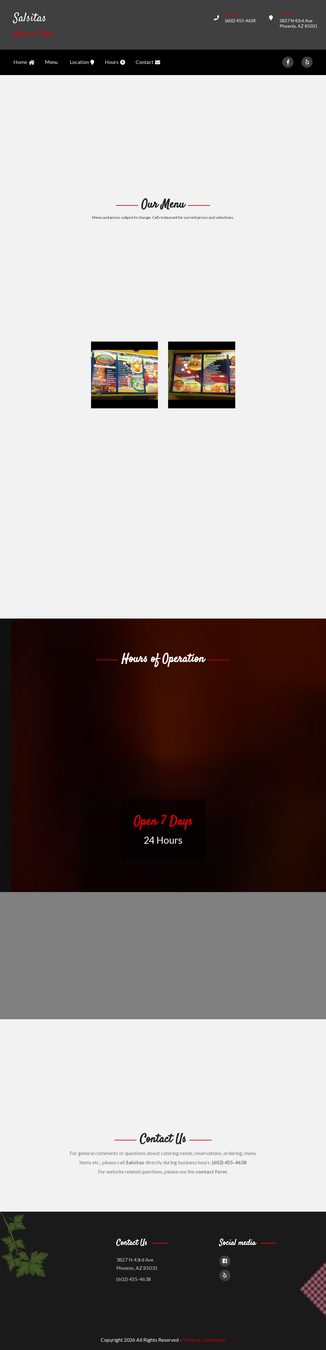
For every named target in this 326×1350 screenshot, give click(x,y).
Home (23, 62)
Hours (115, 62)
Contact (148, 62)
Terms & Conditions (203, 1340)
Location (82, 62)
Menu (51, 62)
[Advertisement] (163, 135)
